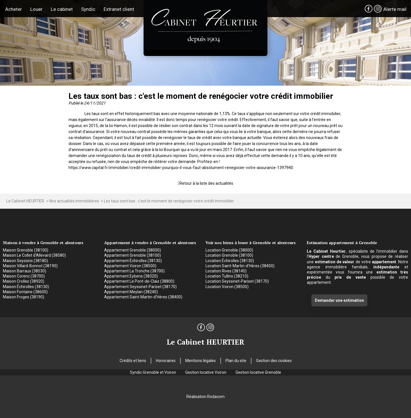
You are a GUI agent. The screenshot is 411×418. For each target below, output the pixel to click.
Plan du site (235, 360)
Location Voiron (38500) (227, 286)
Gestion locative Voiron (205, 372)
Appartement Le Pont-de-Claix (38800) (139, 281)
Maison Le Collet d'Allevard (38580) (34, 255)
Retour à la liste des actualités (206, 183)
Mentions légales (200, 360)
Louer (36, 9)
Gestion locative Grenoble (258, 372)
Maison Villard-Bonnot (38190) (30, 266)
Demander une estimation (339, 300)
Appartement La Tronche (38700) (134, 271)
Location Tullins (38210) (227, 276)
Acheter (13, 9)
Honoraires (166, 360)
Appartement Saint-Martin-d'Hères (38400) (143, 297)
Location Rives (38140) (226, 271)
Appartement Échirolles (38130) (133, 260)
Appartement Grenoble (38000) (132, 250)
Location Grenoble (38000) (229, 250)
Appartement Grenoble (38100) (132, 255)
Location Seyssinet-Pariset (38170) (237, 281)
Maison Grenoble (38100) (25, 250)
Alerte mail (394, 9)
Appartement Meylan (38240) (131, 292)
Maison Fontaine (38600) (25, 292)
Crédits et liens (133, 360)
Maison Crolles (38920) (23, 281)
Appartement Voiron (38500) (130, 266)
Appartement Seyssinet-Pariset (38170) (140, 286)
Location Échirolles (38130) (230, 260)
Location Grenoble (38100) (229, 255)
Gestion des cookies (274, 360)
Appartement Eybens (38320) (131, 276)
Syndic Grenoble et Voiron (153, 372)
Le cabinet (62, 9)
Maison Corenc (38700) (24, 276)
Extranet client (119, 9)
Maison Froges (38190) (23, 297)
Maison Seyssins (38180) (25, 260)
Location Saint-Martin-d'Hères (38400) (240, 266)
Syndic (88, 9)
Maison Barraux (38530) (24, 271)
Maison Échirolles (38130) (26, 286)
